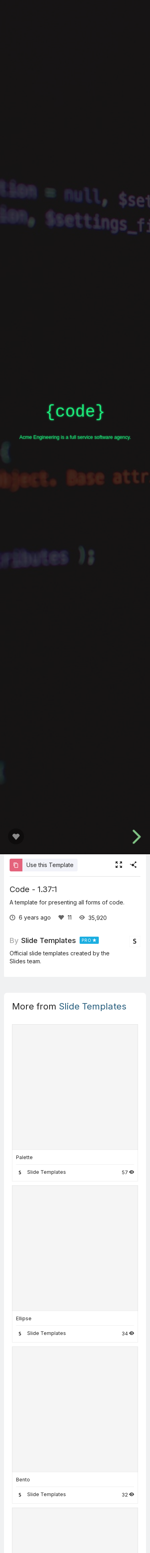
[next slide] (135, 837)
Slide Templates (48, 940)
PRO (87, 940)
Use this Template (42, 865)
